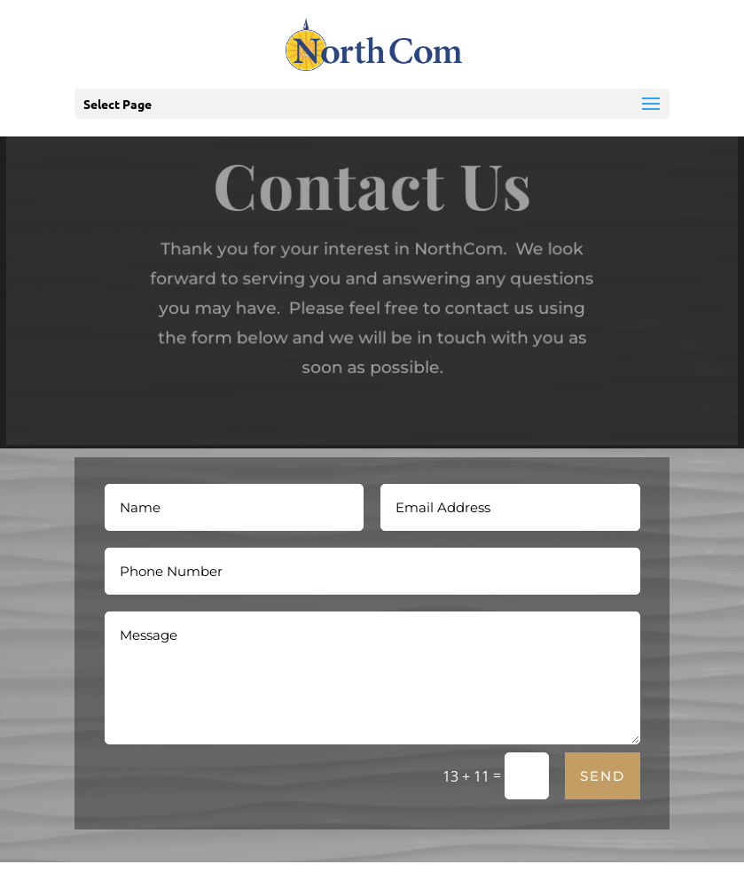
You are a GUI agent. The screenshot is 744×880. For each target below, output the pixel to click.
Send (602, 775)
